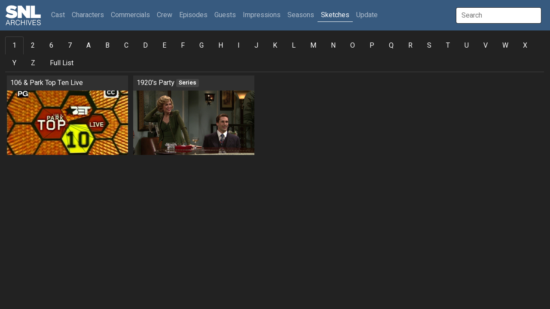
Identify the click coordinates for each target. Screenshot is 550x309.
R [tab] (410, 45)
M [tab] (313, 45)
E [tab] (164, 45)
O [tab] (352, 45)
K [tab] (275, 45)
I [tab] (239, 45)
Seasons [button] (300, 15)
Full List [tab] (61, 63)
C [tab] (126, 45)
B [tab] (107, 45)
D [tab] (145, 45)
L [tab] (294, 45)
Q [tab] (391, 45)
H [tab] (220, 45)
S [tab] (429, 45)
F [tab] (183, 45)
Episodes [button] (193, 15)
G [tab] (201, 45)
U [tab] (466, 45)
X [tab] (525, 45)
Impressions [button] (262, 15)
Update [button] (367, 15)
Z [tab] (33, 63)
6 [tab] (51, 45)
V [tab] (485, 45)
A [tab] (88, 45)
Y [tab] (14, 63)
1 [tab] (14, 45)
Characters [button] (88, 15)
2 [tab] (33, 45)
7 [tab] (70, 45)
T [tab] (448, 45)
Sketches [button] (335, 15)
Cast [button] (59, 14)
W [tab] (505, 45)
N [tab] (333, 45)
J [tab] (256, 45)
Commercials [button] (130, 15)
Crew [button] (164, 15)
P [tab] (372, 45)
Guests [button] (225, 15)
